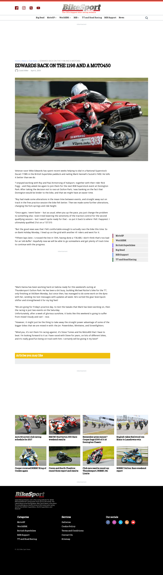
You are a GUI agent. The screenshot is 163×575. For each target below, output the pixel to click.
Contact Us (67, 535)
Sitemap (66, 539)
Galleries (66, 522)
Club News (33, 61)
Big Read (40, 18)
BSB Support (110, 18)
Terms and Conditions (73, 531)
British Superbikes (125, 245)
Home (17, 61)
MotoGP (52, 18)
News (121, 18)
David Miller (23, 70)
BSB (77, 18)
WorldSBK (65, 18)
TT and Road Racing (92, 18)
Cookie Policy (68, 527)
